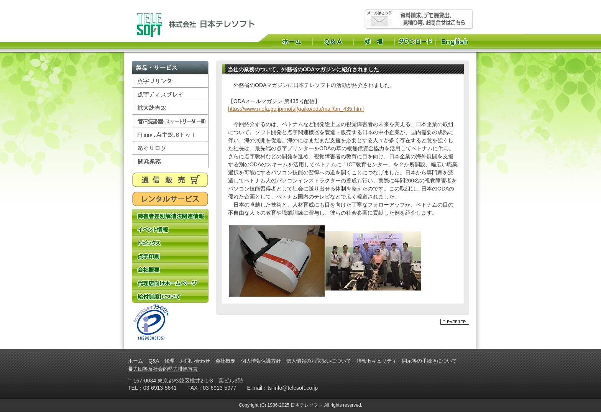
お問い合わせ (195, 361)
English (455, 41)
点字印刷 (170, 256)
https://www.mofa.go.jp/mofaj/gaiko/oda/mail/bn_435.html (296, 109)
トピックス (170, 242)
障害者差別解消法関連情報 (170, 215)
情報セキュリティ (377, 361)
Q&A (333, 41)
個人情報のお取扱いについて (318, 361)
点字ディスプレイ (170, 94)
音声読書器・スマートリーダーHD (170, 121)
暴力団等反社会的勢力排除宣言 (163, 369)
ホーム (292, 41)
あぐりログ (170, 148)
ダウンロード (415, 41)
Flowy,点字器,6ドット (170, 134)
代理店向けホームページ (170, 282)
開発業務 (170, 161)
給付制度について (170, 296)
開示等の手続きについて (429, 361)
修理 (374, 41)
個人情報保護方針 (261, 361)
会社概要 (170, 269)
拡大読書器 (170, 108)
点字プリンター (170, 81)
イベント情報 (170, 229)
